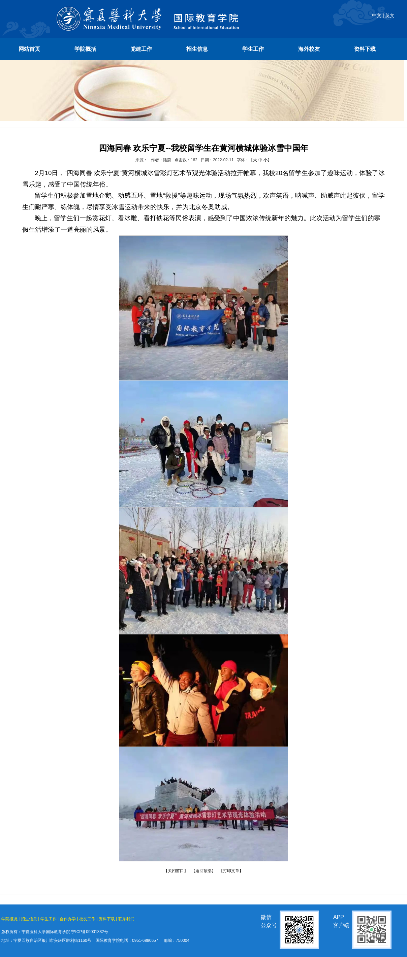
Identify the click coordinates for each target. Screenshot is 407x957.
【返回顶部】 (203, 870)
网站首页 (29, 49)
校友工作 (87, 919)
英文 (390, 15)
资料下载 (107, 919)
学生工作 (48, 919)
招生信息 (29, 919)
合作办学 (68, 919)
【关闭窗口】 (176, 870)
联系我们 (126, 919)
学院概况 (9, 919)
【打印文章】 (231, 870)
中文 (376, 15)
